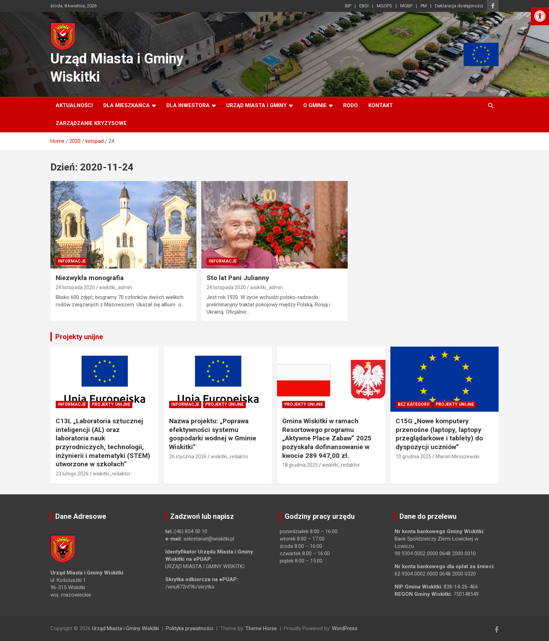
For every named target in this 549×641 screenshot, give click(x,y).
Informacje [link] (72, 261)
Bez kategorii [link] (414, 404)
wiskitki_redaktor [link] (112, 473)
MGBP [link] (406, 5)
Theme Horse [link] (261, 628)
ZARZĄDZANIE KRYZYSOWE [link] (91, 123)
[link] (540, 16)
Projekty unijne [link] (79, 337)
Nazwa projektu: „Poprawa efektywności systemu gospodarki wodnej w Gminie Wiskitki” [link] (212, 434)
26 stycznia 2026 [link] (188, 456)
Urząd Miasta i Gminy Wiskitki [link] (125, 628)
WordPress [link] (344, 628)
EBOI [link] (364, 5)
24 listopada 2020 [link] (75, 287)
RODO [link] (350, 105)
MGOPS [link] (384, 5)
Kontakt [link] (380, 105)
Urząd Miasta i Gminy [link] (256, 105)
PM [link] (424, 5)
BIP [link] (348, 5)
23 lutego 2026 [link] (72, 473)
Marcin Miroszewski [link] (457, 456)
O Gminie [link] (315, 105)
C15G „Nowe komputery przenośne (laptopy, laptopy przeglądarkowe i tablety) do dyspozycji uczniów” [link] (439, 434)
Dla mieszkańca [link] (126, 105)
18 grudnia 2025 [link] (300, 465)
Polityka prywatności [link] (189, 628)
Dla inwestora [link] (188, 105)
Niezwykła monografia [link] (90, 278)
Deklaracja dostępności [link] (459, 5)
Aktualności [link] (74, 105)
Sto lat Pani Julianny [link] (238, 278)
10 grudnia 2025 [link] (413, 456)
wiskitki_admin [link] (115, 287)
